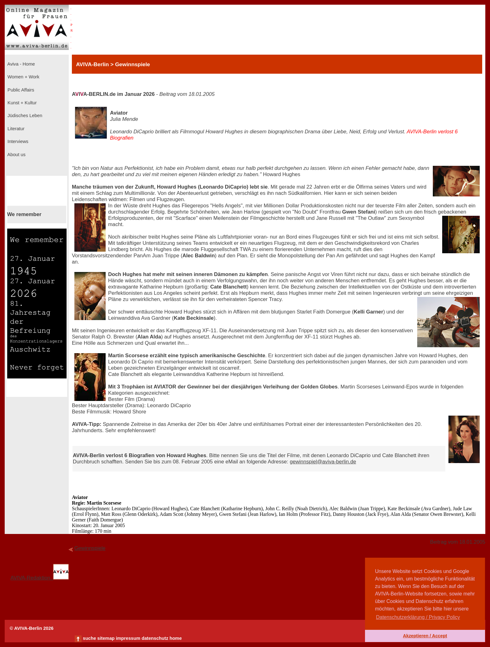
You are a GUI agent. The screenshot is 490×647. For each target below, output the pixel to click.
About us (16, 154)
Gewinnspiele (90, 548)
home (175, 638)
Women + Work (22, 76)
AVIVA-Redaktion (40, 578)
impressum (128, 638)
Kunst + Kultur (21, 102)
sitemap (105, 638)
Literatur (15, 128)
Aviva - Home (20, 64)
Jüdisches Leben (24, 115)
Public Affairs (20, 89)
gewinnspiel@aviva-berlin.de (323, 462)
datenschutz (155, 638)
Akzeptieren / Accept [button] (425, 635)
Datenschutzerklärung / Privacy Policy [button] (418, 617)
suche (89, 638)
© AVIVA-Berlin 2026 (31, 628)
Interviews (17, 141)
